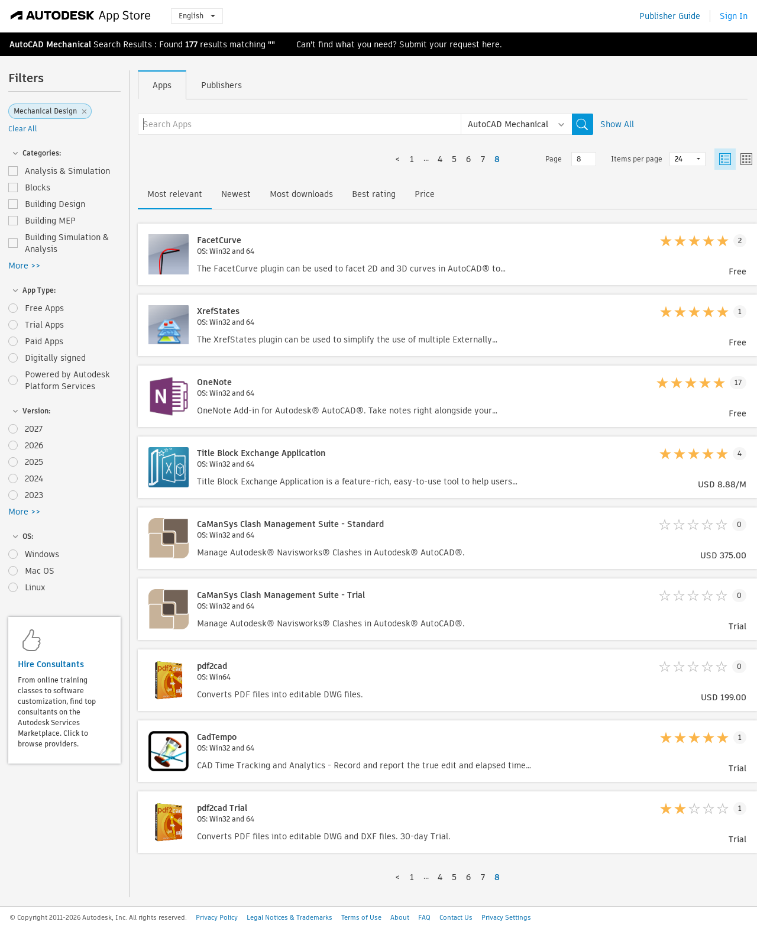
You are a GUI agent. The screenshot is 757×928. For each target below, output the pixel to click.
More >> (24, 265)
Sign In (734, 16)
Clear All (22, 129)
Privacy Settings (506, 917)
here (491, 44)
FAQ (424, 917)
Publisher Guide (669, 16)
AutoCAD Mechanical (50, 44)
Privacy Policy (217, 917)
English (197, 16)
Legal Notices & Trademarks (289, 917)
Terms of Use (361, 917)
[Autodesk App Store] (80, 16)
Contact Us (456, 917)
